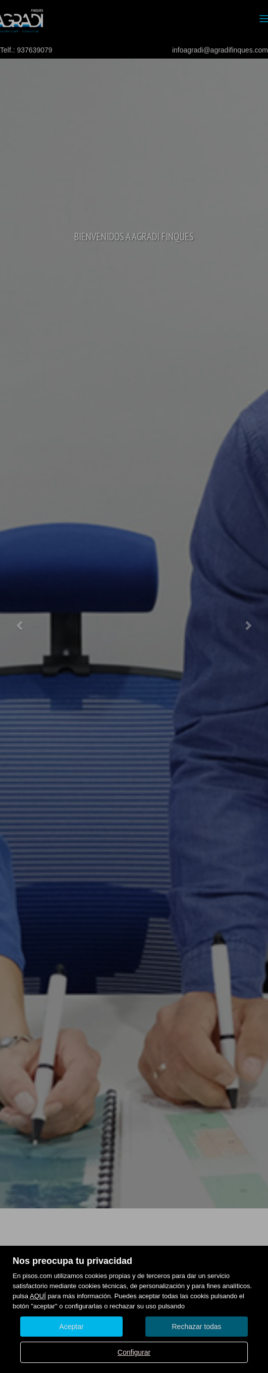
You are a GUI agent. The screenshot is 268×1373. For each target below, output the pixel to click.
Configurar (134, 1352)
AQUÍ (38, 1296)
